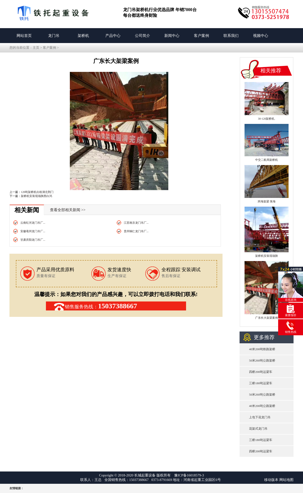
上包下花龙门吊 (260, 417)
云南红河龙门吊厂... (32, 222)
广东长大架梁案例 (266, 317)
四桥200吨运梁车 (260, 372)
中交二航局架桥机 (266, 159)
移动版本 (271, 480)
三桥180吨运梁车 (260, 383)
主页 (36, 47)
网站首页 (24, 36)
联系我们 (231, 36)
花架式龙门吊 (258, 428)
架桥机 (83, 36)
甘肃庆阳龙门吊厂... (32, 239)
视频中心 (260, 36)
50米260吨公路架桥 (262, 360)
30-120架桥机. (266, 118)
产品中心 (112, 36)
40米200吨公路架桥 (262, 406)
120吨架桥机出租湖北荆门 (37, 192)
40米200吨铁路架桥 (262, 349)
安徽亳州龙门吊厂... (32, 231)
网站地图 (286, 480)
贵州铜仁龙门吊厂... (136, 231)
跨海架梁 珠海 (267, 201)
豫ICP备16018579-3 (189, 475)
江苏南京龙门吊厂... (136, 222)
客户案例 (201, 36)
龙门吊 (53, 36)
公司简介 (142, 36)
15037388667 (117, 306)
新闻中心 (171, 36)
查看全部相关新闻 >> (67, 210)
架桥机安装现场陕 (266, 255)
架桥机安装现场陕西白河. (37, 196)
